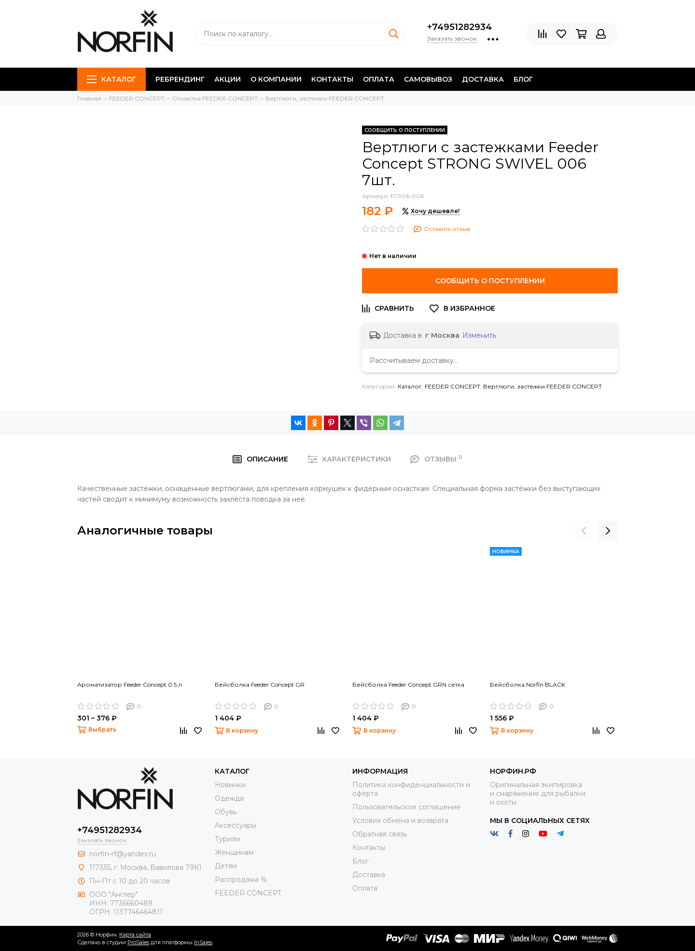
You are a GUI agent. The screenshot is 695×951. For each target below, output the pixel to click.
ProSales (138, 942)
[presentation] (584, 530)
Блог (523, 79)
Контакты (332, 79)
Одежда (229, 798)
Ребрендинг (180, 79)
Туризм (227, 839)
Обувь (225, 811)
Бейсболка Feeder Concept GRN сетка (408, 684)
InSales (203, 942)
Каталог (111, 79)
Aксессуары (235, 825)
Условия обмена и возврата (400, 820)
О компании (276, 79)
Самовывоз (428, 79)
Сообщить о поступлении (490, 280)
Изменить (479, 335)
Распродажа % (241, 879)
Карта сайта (135, 934)
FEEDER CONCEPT (452, 386)
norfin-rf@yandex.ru (122, 854)
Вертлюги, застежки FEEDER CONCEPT (542, 386)
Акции (227, 79)
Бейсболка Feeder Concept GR (260, 684)
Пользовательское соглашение (406, 807)
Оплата (378, 79)
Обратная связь (379, 834)
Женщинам (234, 852)
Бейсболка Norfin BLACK (527, 684)
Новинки (230, 784)
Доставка (483, 79)
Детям (226, 866)
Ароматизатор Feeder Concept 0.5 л (129, 684)
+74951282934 (459, 27)
